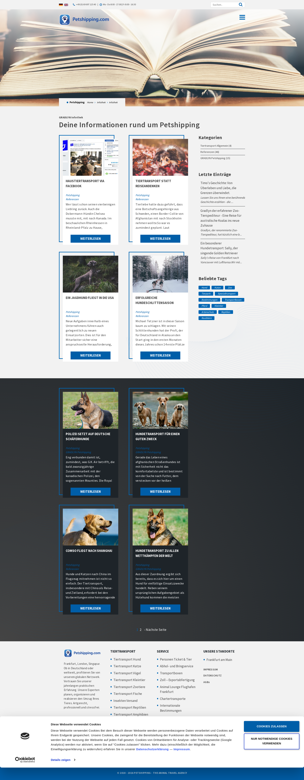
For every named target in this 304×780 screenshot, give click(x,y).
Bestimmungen (209, 299)
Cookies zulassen (272, 739)
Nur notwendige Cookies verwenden (271, 754)
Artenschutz (207, 312)
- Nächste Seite (155, 630)
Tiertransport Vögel (127, 673)
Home (90, 102)
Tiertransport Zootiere (129, 687)
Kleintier (218, 305)
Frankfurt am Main (219, 660)
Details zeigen (60, 772)
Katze (217, 287)
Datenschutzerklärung (152, 761)
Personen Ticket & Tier (176, 659)
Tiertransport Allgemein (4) (215, 145)
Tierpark (205, 293)
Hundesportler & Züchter (131, 728)
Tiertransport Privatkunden (132, 721)
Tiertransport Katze (127, 666)
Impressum (182, 761)
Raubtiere (206, 318)
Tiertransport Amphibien (130, 714)
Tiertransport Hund (127, 659)
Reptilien (225, 312)
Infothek (101, 102)
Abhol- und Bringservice (176, 666)
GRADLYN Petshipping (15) (215, 158)
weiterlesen (90, 238)
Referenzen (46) (209, 152)
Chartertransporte (173, 699)
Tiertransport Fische (127, 694)
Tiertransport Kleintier (129, 680)
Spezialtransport (226, 293)
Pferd (204, 305)
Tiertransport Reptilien (129, 707)
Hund (204, 287)
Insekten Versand (125, 701)
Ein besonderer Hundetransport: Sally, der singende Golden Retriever (219, 248)
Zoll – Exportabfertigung (177, 680)
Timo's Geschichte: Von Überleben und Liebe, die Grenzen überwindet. (218, 188)
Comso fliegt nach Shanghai (89, 551)
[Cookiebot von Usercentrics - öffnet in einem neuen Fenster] (25, 772)
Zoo (230, 287)
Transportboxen (233, 299)
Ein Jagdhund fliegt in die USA (90, 298)
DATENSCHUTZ (212, 675)
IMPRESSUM (210, 669)
